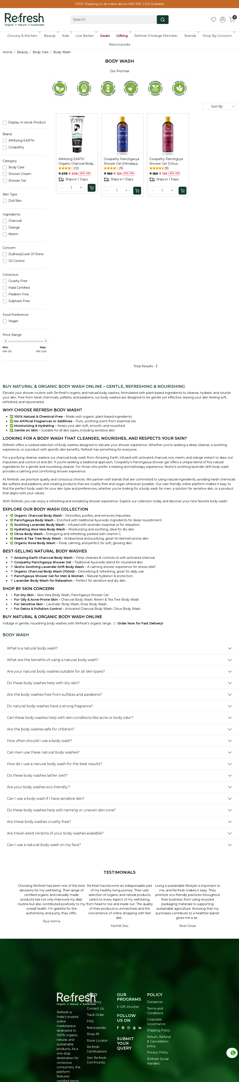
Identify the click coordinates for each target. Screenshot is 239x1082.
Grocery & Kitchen (23, 36)
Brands (191, 36)
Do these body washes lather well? (37, 775)
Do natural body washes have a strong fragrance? (50, 706)
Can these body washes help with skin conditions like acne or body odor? (70, 718)
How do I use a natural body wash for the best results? (54, 764)
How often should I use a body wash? (39, 741)
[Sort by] (219, 106)
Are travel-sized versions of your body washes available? (55, 833)
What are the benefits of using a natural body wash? (52, 660)
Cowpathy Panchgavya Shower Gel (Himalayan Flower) (121, 161)
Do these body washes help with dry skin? (43, 683)
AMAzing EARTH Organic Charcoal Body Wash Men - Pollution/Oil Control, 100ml (75, 161)
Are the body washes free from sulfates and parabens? (54, 694)
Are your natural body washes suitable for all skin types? (56, 671)
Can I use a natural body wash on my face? (44, 845)
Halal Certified (19, 288)
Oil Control (16, 261)
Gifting (123, 36)
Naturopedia (119, 44)
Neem (13, 234)
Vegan (13, 321)
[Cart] (92, 188)
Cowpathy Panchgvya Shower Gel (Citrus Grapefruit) (166, 161)
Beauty (51, 36)
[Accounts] (222, 19)
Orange (14, 227)
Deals (105, 36)
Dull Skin (15, 201)
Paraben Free (19, 294)
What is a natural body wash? (32, 648)
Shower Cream (20, 174)
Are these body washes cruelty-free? (39, 822)
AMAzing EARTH (21, 140)
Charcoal (15, 221)
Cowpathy (16, 147)
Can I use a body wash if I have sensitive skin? (45, 799)
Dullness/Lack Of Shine (26, 254)
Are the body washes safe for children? (40, 729)
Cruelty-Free (18, 281)
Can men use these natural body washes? (43, 752)
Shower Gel (17, 181)
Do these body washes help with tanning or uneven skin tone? (61, 810)
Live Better (85, 36)
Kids (67, 36)
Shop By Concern (218, 36)
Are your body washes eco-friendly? (38, 787)
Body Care (16, 167)
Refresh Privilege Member (156, 36)
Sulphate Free (19, 301)
